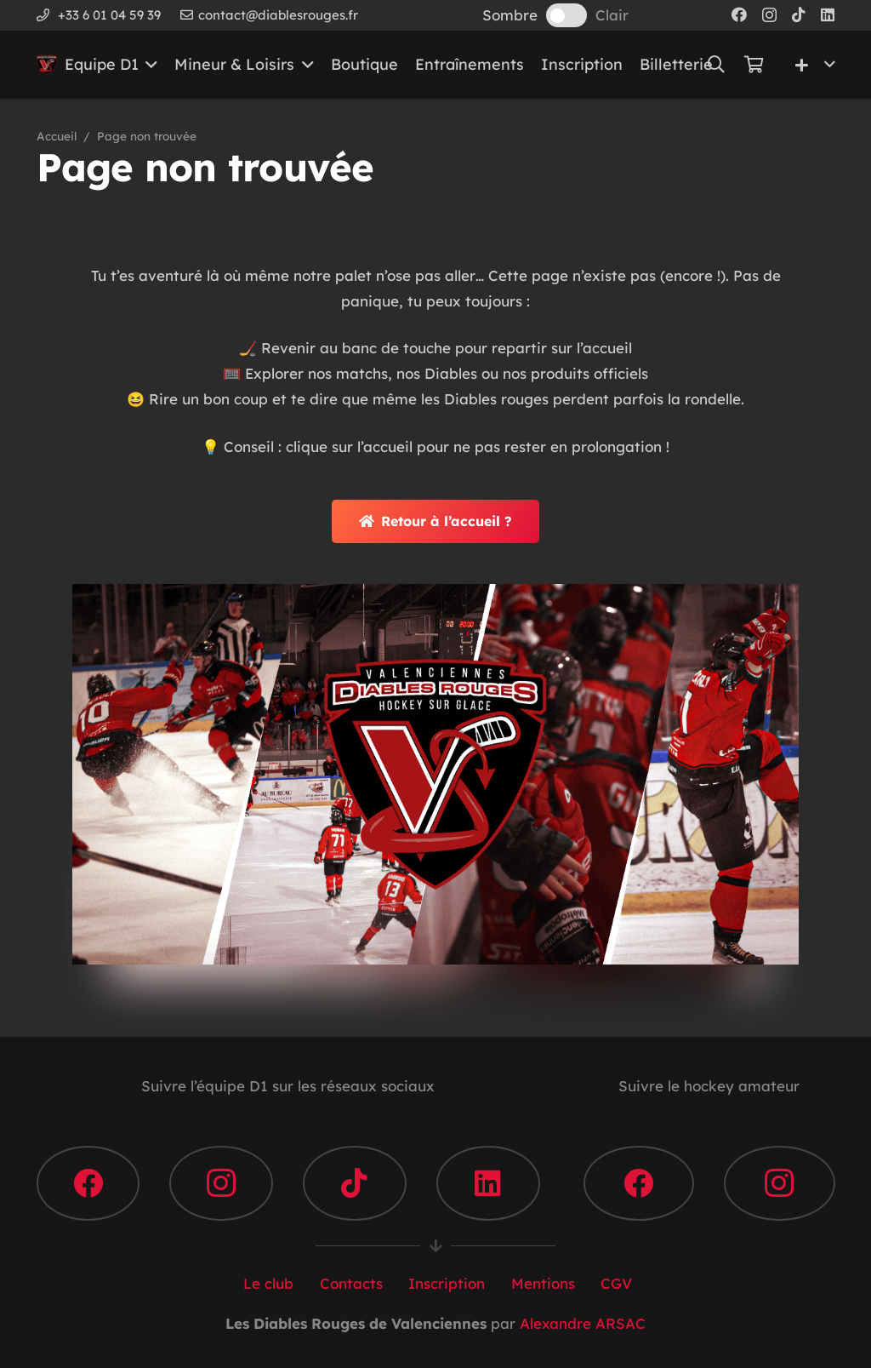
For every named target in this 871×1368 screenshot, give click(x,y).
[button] (148, 64)
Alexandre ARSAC (583, 1323)
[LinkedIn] (827, 14)
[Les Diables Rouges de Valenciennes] (47, 65)
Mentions (541, 1283)
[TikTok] (799, 14)
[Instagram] (769, 15)
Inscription (444, 1283)
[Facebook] (739, 14)
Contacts (349, 1283)
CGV (614, 1283)
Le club (266, 1283)
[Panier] (753, 65)
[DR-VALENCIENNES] (435, 774)
